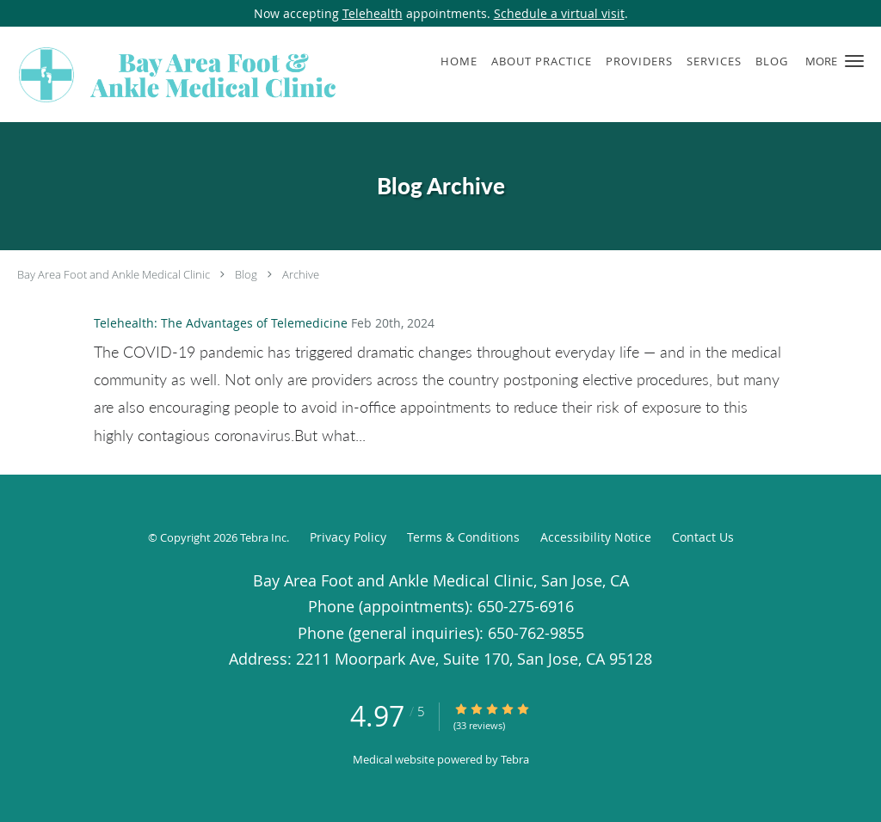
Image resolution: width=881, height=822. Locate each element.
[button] (854, 61)
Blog (246, 274)
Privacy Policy (348, 537)
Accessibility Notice (595, 537)
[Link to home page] (174, 74)
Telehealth (372, 13)
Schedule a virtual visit (559, 13)
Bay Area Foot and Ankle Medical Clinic (113, 274)
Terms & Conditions (463, 537)
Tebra (515, 759)
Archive (300, 274)
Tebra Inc (263, 537)
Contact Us (703, 537)
